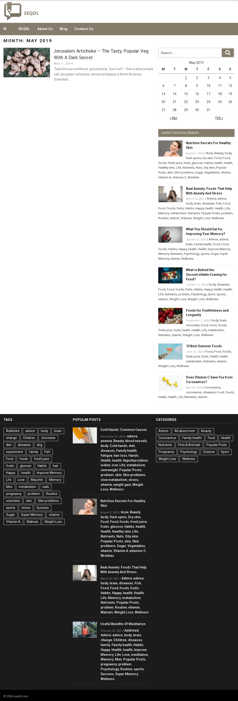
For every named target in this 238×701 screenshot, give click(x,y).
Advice (211, 198)
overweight (109, 470)
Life (178, 167)
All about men (185, 431)
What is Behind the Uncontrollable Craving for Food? (206, 274)
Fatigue (106, 455)
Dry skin (207, 158)
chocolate (192, 325)
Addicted (12, 431)
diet (9, 445)
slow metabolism (114, 480)
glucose (197, 163)
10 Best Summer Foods (204, 346)
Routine (163, 218)
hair (55, 466)
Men (9, 487)
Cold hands (118, 446)
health (218, 163)
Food (217, 158)
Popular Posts (210, 213)
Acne (209, 153)
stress (25, 508)
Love (21, 480)
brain (197, 203)
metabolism (178, 213)
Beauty (219, 153)
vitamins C (179, 177)
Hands (134, 455)
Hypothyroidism (135, 460)
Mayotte (37, 480)
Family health (203, 244)
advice (222, 198)
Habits (208, 163)
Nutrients (188, 167)
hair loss (120, 455)
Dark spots (193, 158)
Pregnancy (166, 452)
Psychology (191, 253)
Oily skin (209, 167)
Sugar (199, 172)
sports (205, 253)
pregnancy (14, 494)
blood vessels (136, 441)
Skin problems (184, 172)
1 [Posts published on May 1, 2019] (186, 78)
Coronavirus (213, 387)
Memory (163, 213)
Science (209, 452)
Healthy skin (166, 167)
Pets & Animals (189, 445)
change (11, 438)
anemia (106, 441)
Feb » (219, 118)
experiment (14, 452)
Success (42, 508)
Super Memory (32, 515)
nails (45, 487)
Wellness (218, 218)
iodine (105, 465)
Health (228, 163)
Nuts (199, 167)
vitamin (226, 172)
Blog (63, 29)
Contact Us (83, 29)
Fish (218, 203)
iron (115, 465)
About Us (45, 29)
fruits (186, 163)
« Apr (173, 118)
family (33, 452)
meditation (139, 655)
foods (162, 163)
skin (170, 172)
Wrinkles (193, 177)
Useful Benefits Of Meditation (122, 624)
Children (29, 438)
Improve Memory (219, 249)
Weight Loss (201, 218)
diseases (208, 203)
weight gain (122, 485)
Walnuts (186, 218)
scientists (13, 501)
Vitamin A (164, 177)
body (228, 153)
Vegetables (212, 172)
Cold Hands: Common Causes (123, 430)
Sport (211, 294)
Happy (199, 208)
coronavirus (194, 392)
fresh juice (175, 163)
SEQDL (24, 29)
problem (227, 213)
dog (39, 445)
